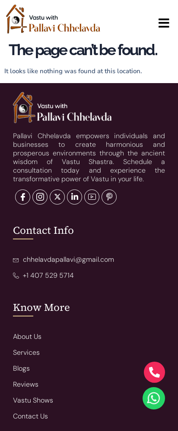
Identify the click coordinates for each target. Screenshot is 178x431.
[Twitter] (40, 197)
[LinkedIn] (57, 197)
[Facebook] (22, 197)
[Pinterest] (109, 197)
